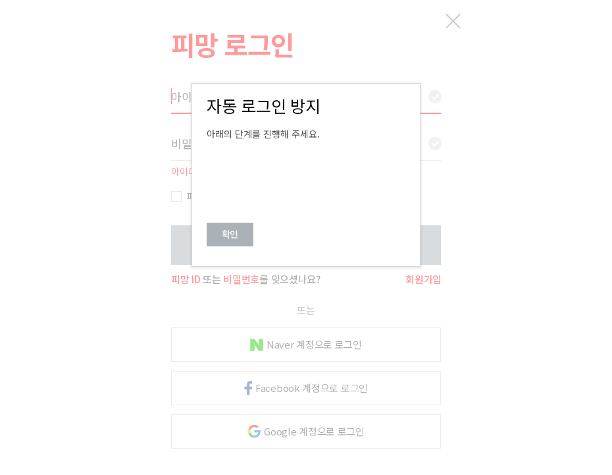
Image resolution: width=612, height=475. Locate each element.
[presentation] (307, 176)
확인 (230, 233)
